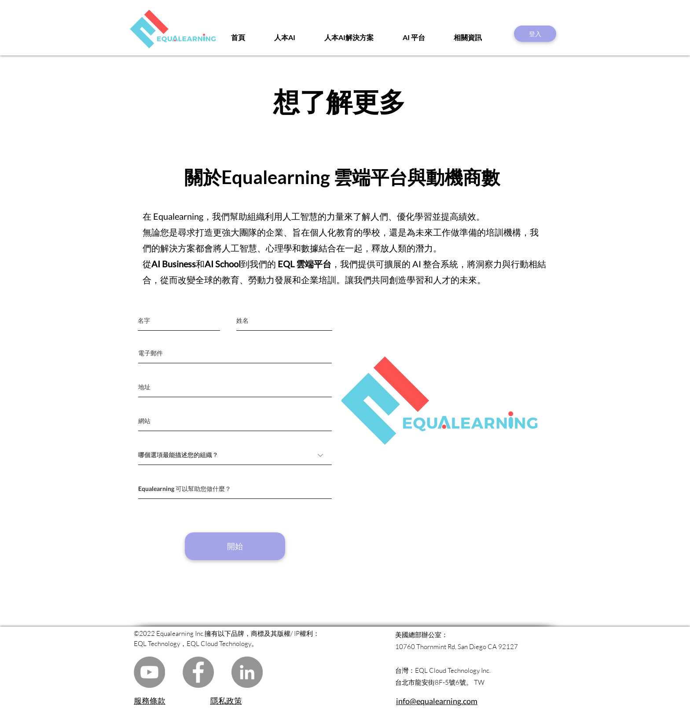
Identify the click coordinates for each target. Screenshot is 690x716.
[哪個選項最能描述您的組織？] (235, 455)
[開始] (235, 546)
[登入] (535, 34)
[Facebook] (198, 672)
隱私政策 (226, 700)
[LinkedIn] (247, 672)
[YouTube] (149, 672)
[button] (477, 37)
